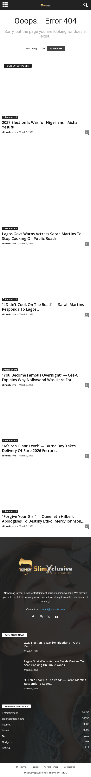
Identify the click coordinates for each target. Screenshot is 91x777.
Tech (4, 736)
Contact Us (69, 766)
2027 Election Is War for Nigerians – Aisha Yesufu (39, 125)
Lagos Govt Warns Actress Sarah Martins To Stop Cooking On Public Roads (41, 236)
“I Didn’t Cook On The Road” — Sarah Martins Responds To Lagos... (43, 307)
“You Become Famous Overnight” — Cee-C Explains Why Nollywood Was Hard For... (40, 377)
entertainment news (13, 718)
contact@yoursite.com (52, 609)
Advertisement (51, 766)
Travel (5, 730)
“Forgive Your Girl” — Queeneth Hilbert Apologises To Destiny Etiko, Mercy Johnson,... (43, 519)
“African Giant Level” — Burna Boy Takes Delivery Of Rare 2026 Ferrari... (39, 448)
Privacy (35, 766)
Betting (6, 747)
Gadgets (6, 742)
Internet (6, 724)
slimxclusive (9, 132)
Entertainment (10, 117)
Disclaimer (21, 766)
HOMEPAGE (56, 48)
